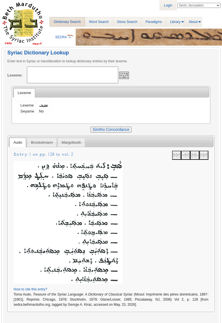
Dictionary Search (67, 22)
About (193, 22)
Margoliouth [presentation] (71, 142)
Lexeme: (15, 75)
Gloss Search (127, 22)
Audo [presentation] (17, 142)
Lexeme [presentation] (24, 93)
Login (168, 5)
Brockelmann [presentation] (42, 142)
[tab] (24, 92)
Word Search (99, 22)
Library (175, 22)
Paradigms (154, 22)
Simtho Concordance (111, 129)
